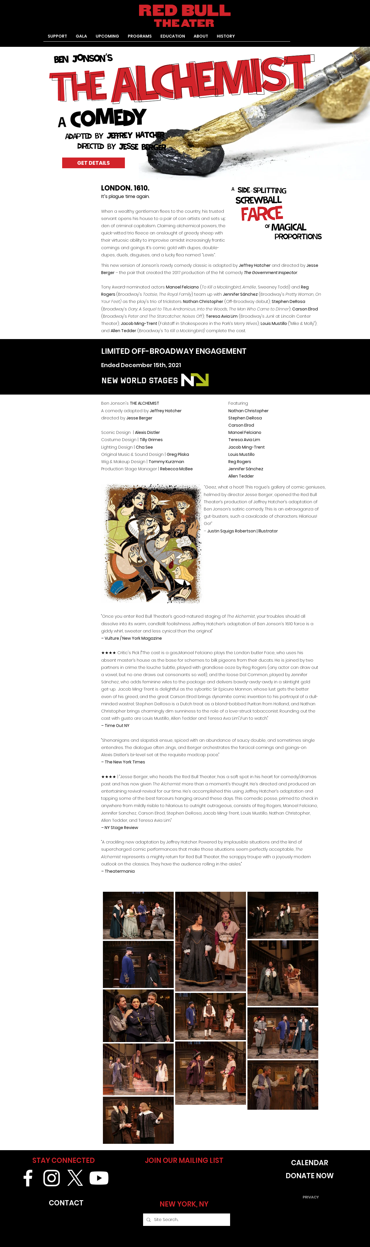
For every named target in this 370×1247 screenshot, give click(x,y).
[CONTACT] (66, 1203)
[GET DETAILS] (93, 163)
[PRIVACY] (311, 1197)
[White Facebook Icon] (28, 1178)
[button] (139, 38)
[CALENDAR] (310, 1162)
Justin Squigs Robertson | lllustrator (243, 531)
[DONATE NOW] (310, 1175)
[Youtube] (99, 1178)
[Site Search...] (186, 1219)
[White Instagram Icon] (51, 1178)
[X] (75, 1178)
